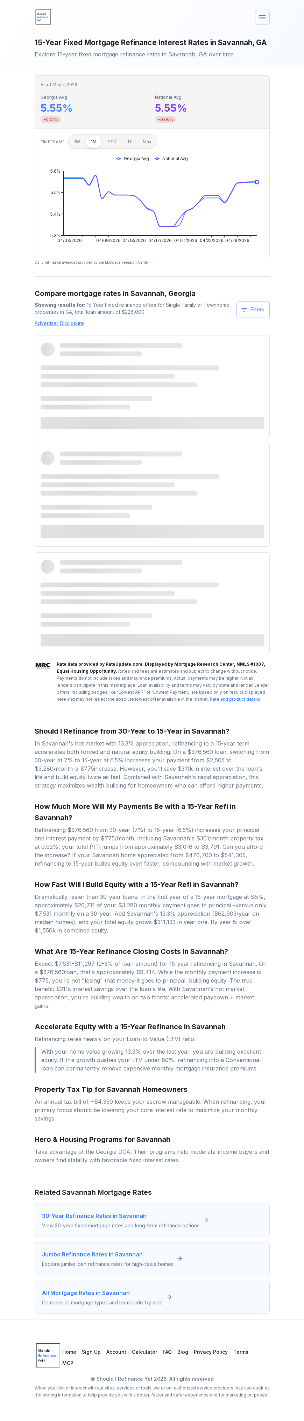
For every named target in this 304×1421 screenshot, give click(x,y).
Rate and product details (235, 699)
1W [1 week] (77, 141)
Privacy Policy (211, 1352)
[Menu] (262, 17)
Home (69, 1352)
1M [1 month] (94, 141)
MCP (67, 1363)
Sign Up (91, 1352)
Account (116, 1352)
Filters (252, 309)
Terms (240, 1352)
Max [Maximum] (147, 141)
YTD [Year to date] (111, 141)
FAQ (167, 1352)
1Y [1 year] (129, 141)
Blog (182, 1352)
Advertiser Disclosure (59, 323)
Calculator (144, 1352)
